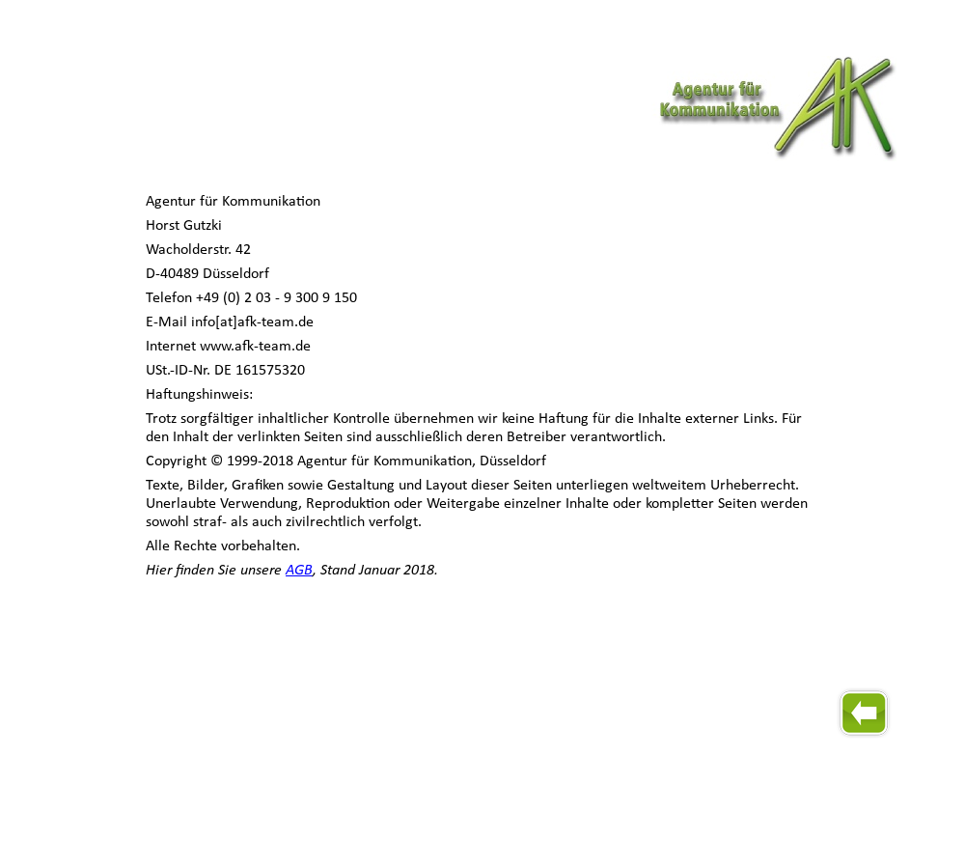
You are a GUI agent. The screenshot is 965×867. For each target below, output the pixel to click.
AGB (299, 570)
